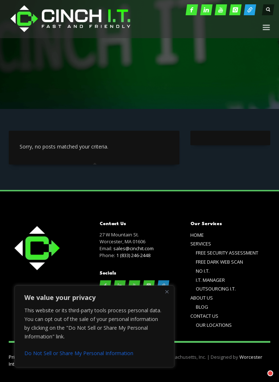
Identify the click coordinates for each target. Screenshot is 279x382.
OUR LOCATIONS (214, 325)
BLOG (202, 307)
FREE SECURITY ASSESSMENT (227, 252)
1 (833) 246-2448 (133, 255)
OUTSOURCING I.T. (216, 288)
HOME (197, 235)
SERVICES (200, 243)
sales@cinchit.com (133, 248)
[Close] (166, 291)
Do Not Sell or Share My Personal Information (78, 353)
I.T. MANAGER (210, 280)
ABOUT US (201, 297)
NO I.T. (203, 271)
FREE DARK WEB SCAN (219, 262)
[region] (94, 326)
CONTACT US (204, 316)
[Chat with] (261, 364)
